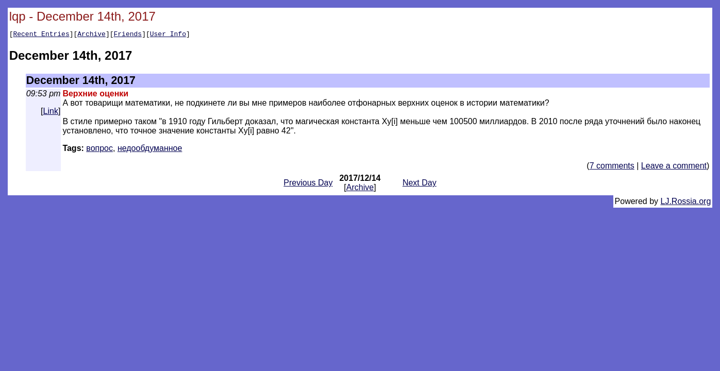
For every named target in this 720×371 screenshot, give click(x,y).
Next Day (420, 184)
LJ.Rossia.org (686, 202)
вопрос (99, 149)
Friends (128, 35)
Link (50, 112)
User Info (168, 35)
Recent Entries (41, 35)
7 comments (612, 167)
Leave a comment (674, 167)
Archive (91, 35)
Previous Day (307, 184)
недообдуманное (150, 149)
